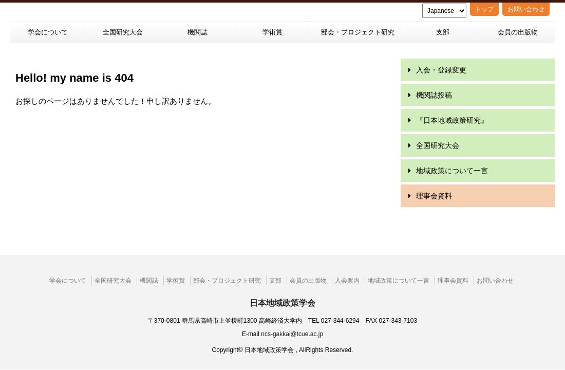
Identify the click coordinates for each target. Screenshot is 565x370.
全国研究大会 (123, 32)
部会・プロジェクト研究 (357, 32)
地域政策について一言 (452, 170)
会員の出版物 (518, 32)
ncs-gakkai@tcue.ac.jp (292, 314)
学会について (48, 32)
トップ (484, 9)
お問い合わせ (525, 9)
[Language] (444, 11)
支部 (442, 32)
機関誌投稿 (434, 95)
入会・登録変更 (441, 70)
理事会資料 (434, 196)
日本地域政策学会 (282, 283)
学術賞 (272, 32)
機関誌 (197, 32)
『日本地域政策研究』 (452, 120)
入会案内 (347, 261)
